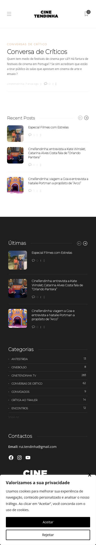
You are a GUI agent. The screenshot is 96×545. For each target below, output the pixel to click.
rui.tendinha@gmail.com (38, 446)
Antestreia (50, 359)
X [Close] (89, 474)
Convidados (50, 391)
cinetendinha (15, 84)
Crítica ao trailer (50, 400)
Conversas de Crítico (27, 44)
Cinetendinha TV (50, 375)
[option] (48, 159)
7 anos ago (31, 84)
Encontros (50, 408)
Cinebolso (50, 367)
